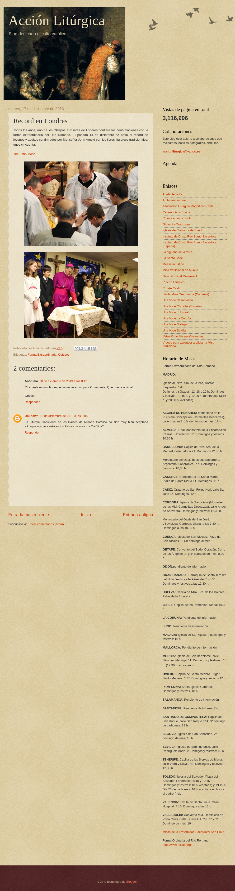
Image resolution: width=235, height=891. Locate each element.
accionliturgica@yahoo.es (181, 151)
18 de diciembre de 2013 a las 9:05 (64, 416)
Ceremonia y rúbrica (176, 212)
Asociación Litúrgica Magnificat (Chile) (188, 206)
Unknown (31, 416)
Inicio (86, 514)
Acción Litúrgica (56, 20)
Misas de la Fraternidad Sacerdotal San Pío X (194, 832)
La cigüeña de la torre (177, 252)
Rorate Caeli (171, 288)
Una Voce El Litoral (176, 312)
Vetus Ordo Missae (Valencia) (183, 336)
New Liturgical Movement (180, 276)
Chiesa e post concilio (177, 218)
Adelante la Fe (172, 194)
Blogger (131, 881)
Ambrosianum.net (175, 200)
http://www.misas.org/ (177, 844)
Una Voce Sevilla (174, 330)
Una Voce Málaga (175, 324)
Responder (32, 402)
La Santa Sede (173, 258)
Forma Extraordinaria (42, 354)
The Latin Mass (24, 154)
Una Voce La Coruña (177, 318)
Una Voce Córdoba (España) (182, 306)
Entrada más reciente (28, 514)
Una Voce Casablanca (178, 300)
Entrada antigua (138, 514)
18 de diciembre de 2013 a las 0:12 (63, 381)
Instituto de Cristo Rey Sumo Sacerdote (189, 236)
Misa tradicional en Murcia (180, 270)
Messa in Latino (173, 264)
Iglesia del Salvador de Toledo (183, 230)
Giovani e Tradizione (176, 224)
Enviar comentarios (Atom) (46, 524)
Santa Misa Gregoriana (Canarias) (186, 294)
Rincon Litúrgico (173, 282)
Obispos (63, 354)
